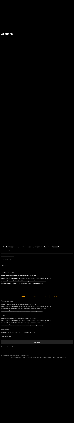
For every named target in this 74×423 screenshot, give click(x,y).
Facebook (24, 296)
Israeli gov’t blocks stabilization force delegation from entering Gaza (19, 276)
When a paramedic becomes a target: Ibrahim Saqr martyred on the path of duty (22, 283)
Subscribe (37, 341)
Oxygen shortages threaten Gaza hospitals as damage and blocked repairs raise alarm (23, 281)
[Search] (71, 265)
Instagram (35, 296)
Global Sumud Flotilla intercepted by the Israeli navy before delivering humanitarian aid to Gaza (26, 278)
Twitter (55, 296)
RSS (46, 296)
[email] (8, 336)
